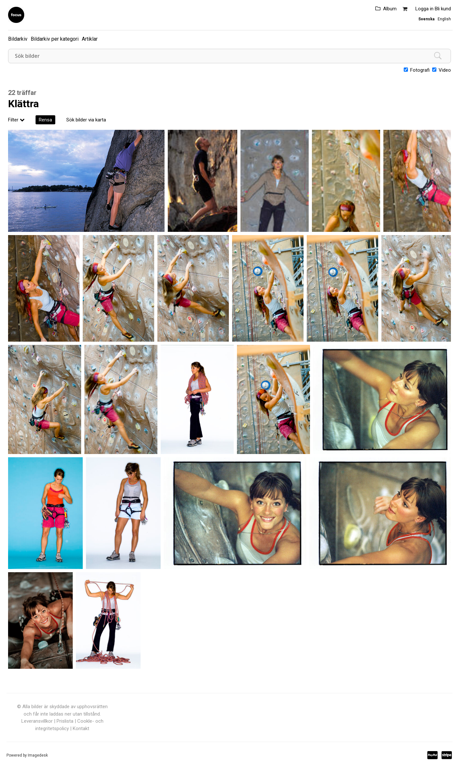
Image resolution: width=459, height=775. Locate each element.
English (444, 19)
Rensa (45, 120)
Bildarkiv (17, 39)
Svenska (426, 19)
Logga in (424, 9)
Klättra (23, 104)
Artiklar (90, 39)
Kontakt (81, 728)
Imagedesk (38, 755)
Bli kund (443, 9)
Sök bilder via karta (86, 120)
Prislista (65, 721)
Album (390, 9)
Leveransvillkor (37, 721)
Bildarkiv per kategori (55, 39)
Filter (16, 120)
